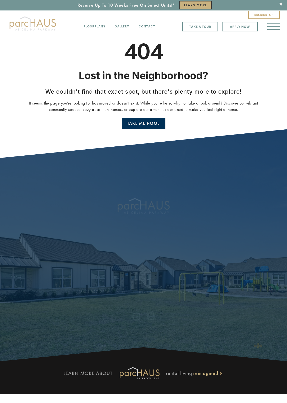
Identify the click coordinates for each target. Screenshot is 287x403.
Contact (147, 26)
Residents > (264, 15)
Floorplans (94, 26)
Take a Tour (200, 27)
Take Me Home (143, 123)
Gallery (122, 26)
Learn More (195, 5)
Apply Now (240, 27)
